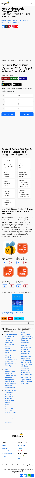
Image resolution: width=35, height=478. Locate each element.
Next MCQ (27, 114)
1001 (19, 100)
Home (3, 445)
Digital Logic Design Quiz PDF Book (12, 313)
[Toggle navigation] (32, 3)
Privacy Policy (6, 451)
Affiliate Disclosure (7, 454)
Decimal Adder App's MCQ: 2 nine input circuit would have (26, 381)
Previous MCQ (8, 114)
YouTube (21, 451)
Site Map (4, 448)
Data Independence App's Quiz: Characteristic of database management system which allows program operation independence (11, 379)
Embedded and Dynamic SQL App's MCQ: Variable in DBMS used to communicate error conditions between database (10, 415)
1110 (19, 108)
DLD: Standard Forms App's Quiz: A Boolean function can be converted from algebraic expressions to (26, 362)
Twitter (20, 448)
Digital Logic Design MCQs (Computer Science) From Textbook (14, 21)
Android (21, 456)
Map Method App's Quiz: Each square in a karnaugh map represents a (26, 349)
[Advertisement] (17, 45)
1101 (19, 95)
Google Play (19, 318)
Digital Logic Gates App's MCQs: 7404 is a (26, 373)
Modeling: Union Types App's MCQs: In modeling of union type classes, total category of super (10, 397)
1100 (19, 104)
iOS (19, 459)
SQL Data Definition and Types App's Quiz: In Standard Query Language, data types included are (11, 361)
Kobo (10, 318)
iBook (4, 318)
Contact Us (5, 456)
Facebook (21, 445)
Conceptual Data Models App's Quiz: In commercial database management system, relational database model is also (11, 343)
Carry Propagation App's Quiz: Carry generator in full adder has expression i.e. (27, 338)
